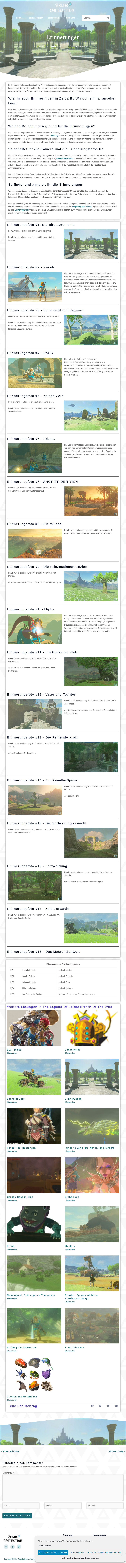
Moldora (70, 1246)
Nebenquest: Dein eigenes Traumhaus (31, 1295)
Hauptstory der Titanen (81, 207)
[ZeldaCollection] (62, 7)
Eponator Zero (16, 1099)
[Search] (108, 18)
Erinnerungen (73, 1099)
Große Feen (72, 1197)
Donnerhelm (72, 1049)
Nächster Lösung (117, 1451)
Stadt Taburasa (74, 1347)
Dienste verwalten (45, 1546)
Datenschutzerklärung (82, 1558)
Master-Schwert (21, 210)
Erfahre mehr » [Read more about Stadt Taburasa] (70, 1351)
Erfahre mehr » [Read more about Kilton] (12, 1249)
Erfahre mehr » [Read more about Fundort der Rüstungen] (12, 1151)
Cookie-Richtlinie (67, 1558)
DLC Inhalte (14, 1049)
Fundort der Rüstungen (21, 1148)
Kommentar (8, 1473)
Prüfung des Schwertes (22, 1347)
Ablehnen (77, 1552)
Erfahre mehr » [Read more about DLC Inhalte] (12, 1053)
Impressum (95, 1558)
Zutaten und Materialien (22, 1396)
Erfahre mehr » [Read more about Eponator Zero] (12, 1102)
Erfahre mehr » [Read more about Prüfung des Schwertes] (12, 1351)
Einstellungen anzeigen (104, 1552)
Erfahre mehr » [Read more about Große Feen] (70, 1200)
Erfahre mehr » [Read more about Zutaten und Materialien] (12, 1400)
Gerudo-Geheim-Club (20, 1197)
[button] (92, 1406)
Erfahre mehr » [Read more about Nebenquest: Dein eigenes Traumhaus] (12, 1298)
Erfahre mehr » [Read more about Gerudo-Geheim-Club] (12, 1200)
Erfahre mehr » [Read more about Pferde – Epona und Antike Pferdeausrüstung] (70, 1302)
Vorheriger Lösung (9, 1451)
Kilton (10, 1246)
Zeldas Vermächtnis (64, 158)
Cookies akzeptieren (53, 1552)
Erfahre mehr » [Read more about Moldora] (70, 1249)
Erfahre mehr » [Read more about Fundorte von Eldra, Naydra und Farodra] (70, 1151)
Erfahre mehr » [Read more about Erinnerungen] (70, 1102)
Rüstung (54, 135)
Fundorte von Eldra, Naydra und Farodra (89, 1148)
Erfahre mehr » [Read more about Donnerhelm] (70, 1053)
